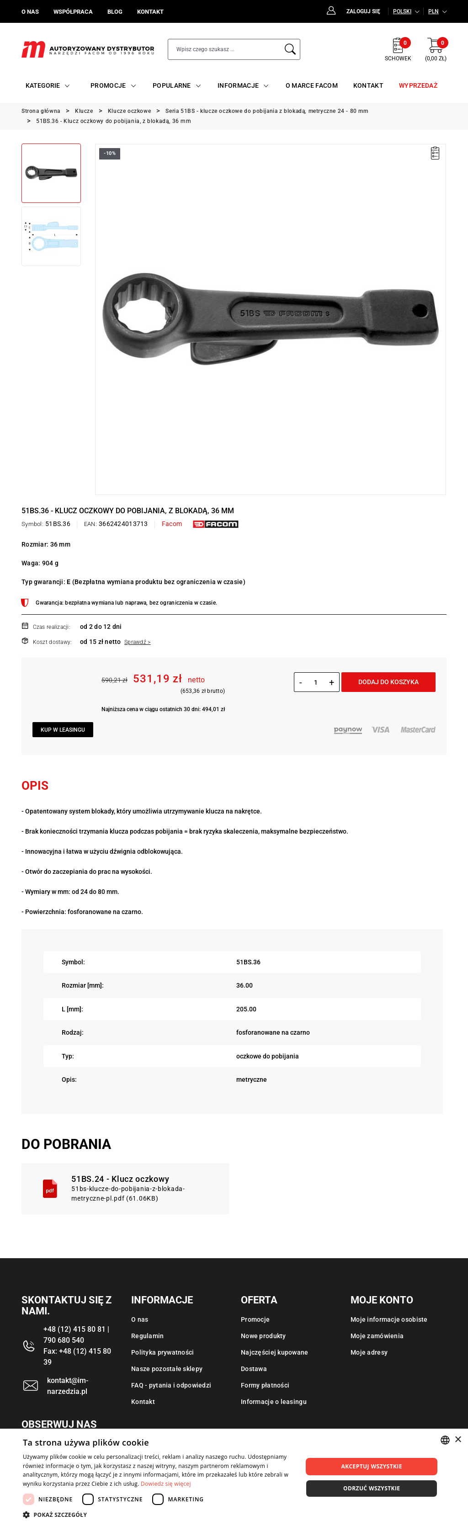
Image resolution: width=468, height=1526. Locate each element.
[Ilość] (315, 682)
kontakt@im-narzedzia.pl (67, 1386)
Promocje (255, 1319)
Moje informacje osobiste (389, 1319)
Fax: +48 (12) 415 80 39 (77, 1356)
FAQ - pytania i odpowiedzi (171, 1385)
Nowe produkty (263, 1336)
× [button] (457, 1439)
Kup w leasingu (63, 730)
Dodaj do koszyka (388, 682)
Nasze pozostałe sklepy (166, 1368)
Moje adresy (369, 1352)
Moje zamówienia (377, 1336)
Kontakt (143, 1401)
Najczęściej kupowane (274, 1352)
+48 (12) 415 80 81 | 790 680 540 (76, 1335)
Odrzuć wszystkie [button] (371, 1488)
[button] (158, 1514)
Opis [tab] (34, 785)
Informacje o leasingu (274, 1401)
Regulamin (147, 1336)
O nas (139, 1319)
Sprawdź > (137, 642)
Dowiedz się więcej (166, 1484)
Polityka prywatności (162, 1352)
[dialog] (234, 1477)
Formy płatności (265, 1385)
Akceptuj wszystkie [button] (371, 1466)
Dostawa (254, 1368)
